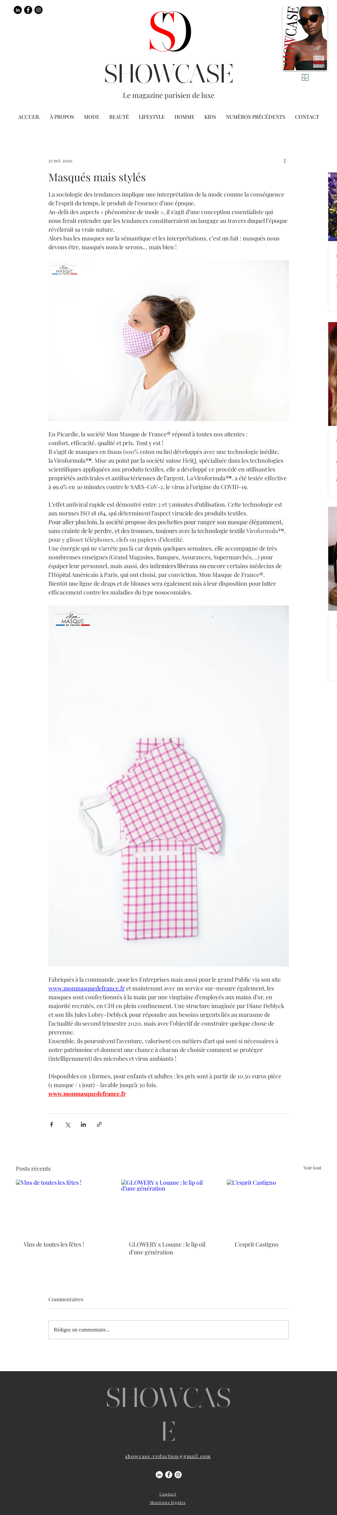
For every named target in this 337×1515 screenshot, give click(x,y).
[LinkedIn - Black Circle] (18, 10)
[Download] (305, 77)
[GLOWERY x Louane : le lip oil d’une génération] (168, 1206)
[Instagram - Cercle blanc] (178, 1474)
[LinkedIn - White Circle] (159, 1474)
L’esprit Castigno (257, 1244)
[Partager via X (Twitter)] (67, 1124)
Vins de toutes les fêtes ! (54, 1244)
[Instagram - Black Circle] (38, 10)
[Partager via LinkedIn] (83, 1124)
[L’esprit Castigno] (274, 1206)
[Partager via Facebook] (51, 1124)
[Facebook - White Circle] (168, 1474)
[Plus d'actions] (285, 160)
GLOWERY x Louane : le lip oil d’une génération (167, 1248)
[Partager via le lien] (99, 1124)
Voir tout (312, 1168)
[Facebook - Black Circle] (28, 10)
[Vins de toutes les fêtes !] (63, 1206)
